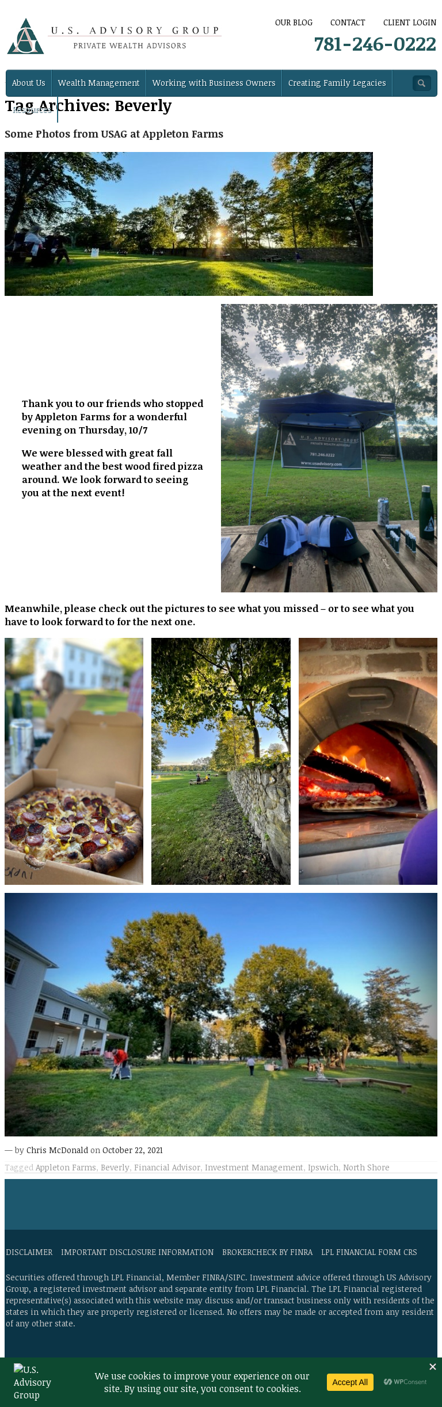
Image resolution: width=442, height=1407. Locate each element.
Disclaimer (29, 1251)
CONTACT (347, 22)
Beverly (115, 1167)
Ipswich (323, 1167)
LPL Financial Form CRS (369, 1251)
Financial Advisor (167, 1167)
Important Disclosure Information (137, 1251)
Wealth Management (99, 82)
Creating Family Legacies (337, 82)
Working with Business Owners (214, 82)
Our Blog (294, 22)
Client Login (409, 22)
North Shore (366, 1167)
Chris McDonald (57, 1149)
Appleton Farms (66, 1167)
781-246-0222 (375, 43)
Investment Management (254, 1167)
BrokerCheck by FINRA (267, 1251)
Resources (31, 109)
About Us (28, 82)
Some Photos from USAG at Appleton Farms (114, 133)
